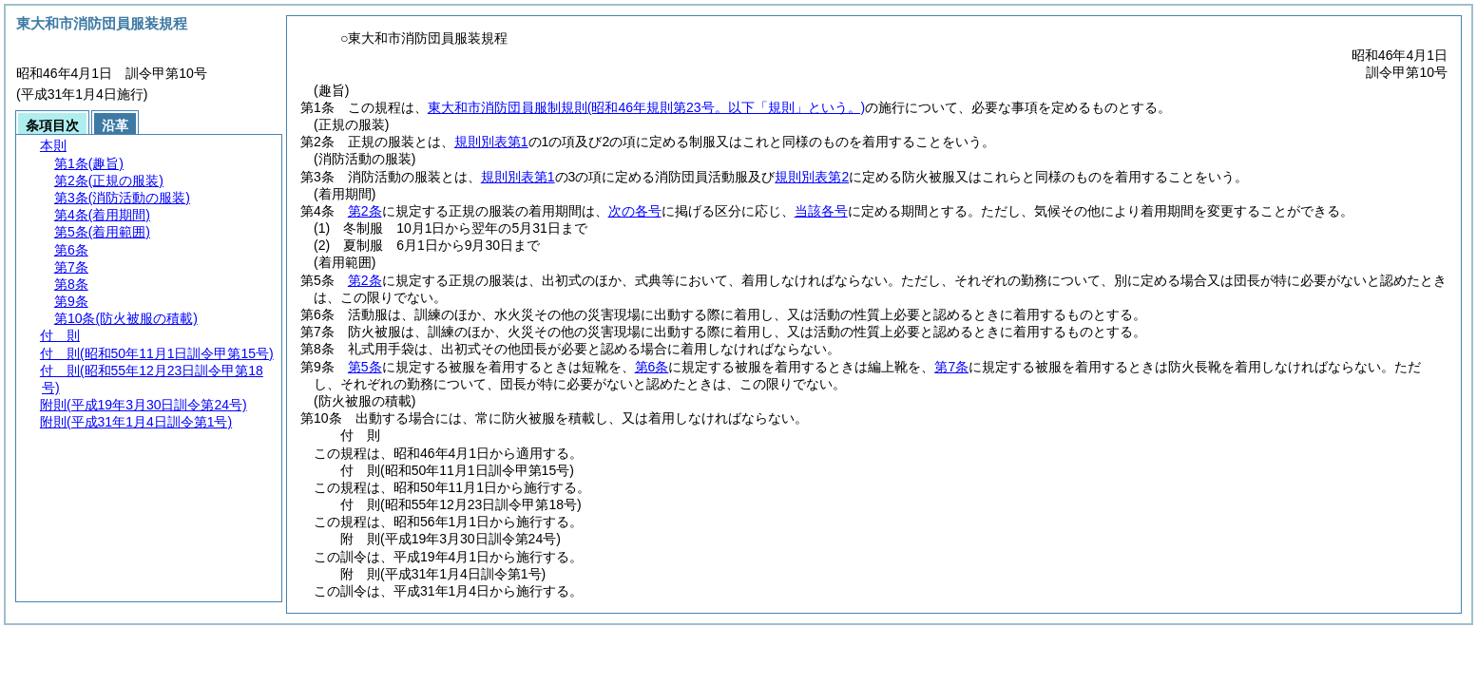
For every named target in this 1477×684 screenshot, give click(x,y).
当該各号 (821, 210)
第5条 (365, 366)
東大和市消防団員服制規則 (646, 107)
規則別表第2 (812, 176)
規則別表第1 (491, 141)
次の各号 (635, 210)
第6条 (652, 366)
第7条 (951, 366)
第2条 (365, 210)
